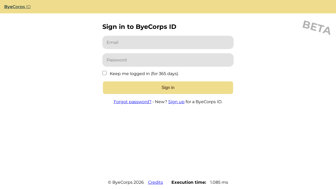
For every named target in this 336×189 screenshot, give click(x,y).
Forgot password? (132, 101)
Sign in (168, 87)
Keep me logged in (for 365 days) (144, 73)
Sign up (176, 101)
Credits (155, 182)
